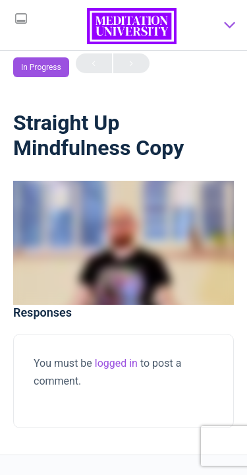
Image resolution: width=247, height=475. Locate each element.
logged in (116, 363)
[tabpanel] (123, 243)
